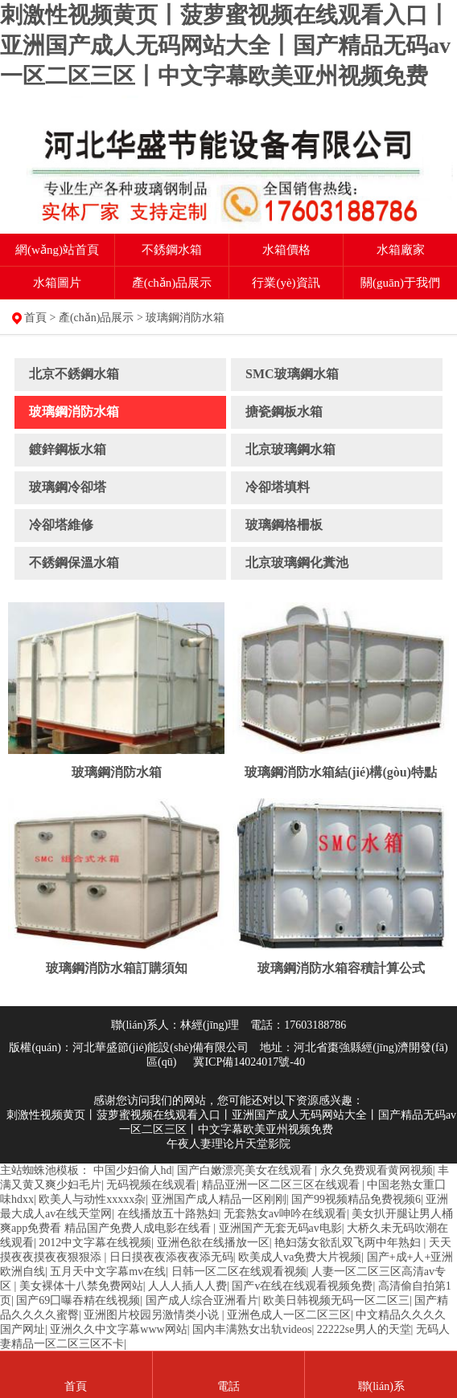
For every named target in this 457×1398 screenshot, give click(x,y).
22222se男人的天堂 (364, 1329)
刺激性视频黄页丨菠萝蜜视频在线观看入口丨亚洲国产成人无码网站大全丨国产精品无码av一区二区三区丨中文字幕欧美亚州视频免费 (225, 45)
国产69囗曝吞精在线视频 (78, 1300)
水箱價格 (286, 249)
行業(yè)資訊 (285, 282)
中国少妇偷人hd (132, 1170)
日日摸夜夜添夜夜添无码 (171, 1257)
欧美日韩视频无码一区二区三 (336, 1300)
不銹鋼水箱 (172, 249)
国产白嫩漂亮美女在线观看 (246, 1170)
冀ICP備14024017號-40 (248, 1062)
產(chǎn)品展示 (172, 282)
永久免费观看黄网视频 (376, 1170)
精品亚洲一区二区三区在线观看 (282, 1185)
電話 (228, 1386)
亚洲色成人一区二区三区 (289, 1315)
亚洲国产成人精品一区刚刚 (218, 1199)
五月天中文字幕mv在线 (108, 1272)
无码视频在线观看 (151, 1185)
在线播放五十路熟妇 (168, 1214)
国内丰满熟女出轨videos (252, 1329)
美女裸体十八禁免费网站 (81, 1286)
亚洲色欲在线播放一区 (213, 1243)
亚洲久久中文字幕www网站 (118, 1329)
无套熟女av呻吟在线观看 (285, 1214)
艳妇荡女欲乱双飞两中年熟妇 (349, 1243)
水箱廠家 (401, 249)
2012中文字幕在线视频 (95, 1243)
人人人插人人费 (187, 1286)
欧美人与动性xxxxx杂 (92, 1199)
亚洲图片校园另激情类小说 (153, 1315)
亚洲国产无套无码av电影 (280, 1228)
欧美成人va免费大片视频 (299, 1257)
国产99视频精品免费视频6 (356, 1199)
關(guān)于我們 (400, 282)
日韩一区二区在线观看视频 (239, 1272)
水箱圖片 (57, 282)
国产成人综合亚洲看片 (202, 1300)
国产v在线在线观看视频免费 (302, 1286)
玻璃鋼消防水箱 (185, 318)
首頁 (35, 318)
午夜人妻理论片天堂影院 (228, 1144)
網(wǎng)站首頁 (57, 249)
